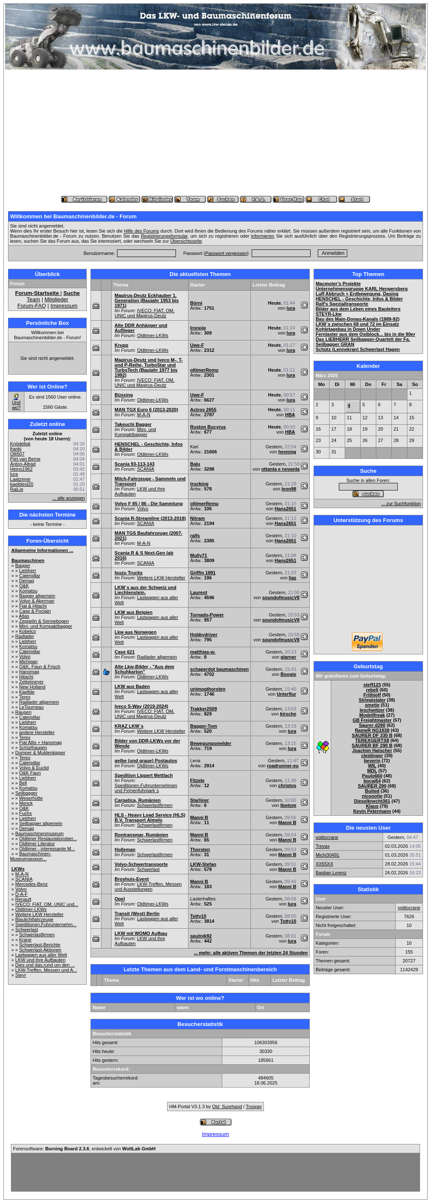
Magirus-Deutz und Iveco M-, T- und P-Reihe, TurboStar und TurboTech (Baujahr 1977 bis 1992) (148, 367)
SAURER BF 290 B (372, 745)
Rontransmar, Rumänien (141, 834)
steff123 (372, 684)
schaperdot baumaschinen (219, 669)
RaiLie (16, 489)
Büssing (123, 394)
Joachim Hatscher (372, 750)
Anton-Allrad (23, 463)
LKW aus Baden (132, 686)
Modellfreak (372, 715)
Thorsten (200, 849)
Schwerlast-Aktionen (40, 949)
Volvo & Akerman (36, 600)
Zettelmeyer (31, 681)
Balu (195, 463)
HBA (290, 414)
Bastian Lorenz (331, 872)
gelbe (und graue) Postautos (145, 760)
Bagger (22, 565)
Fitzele (197, 780)
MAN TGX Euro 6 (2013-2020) (146, 409)
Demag (26, 580)
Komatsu (28, 590)
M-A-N (22, 873)
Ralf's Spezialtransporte (342, 303)
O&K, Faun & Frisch (39, 666)
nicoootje (372, 795)
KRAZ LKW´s (128, 726)
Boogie (288, 674)
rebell (372, 689)
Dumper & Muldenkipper (40, 752)
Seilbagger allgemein (40, 823)
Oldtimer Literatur (37, 843)
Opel (119, 898)
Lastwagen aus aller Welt (41, 954)
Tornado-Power (207, 614)
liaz (292, 577)
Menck (25, 803)
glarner (288, 656)
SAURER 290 (372, 785)
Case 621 (124, 651)
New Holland (32, 686)
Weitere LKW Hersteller (39, 914)
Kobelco (27, 631)
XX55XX (324, 863)
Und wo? (16, 405)
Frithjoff (372, 694)
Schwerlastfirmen (36, 934)
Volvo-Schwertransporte (141, 864)
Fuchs (25, 813)
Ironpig (198, 327)
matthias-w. (203, 651)
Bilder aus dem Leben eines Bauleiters (358, 308)
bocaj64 (372, 780)
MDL (372, 770)
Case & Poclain (35, 611)
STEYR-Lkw (329, 313)
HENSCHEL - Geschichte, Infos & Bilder (359, 298)
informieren (262, 235)
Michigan (28, 661)
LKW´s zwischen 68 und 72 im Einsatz (357, 324)
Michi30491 (327, 854)
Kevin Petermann (372, 811)
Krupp (121, 345)
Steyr (20, 975)
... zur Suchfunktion (401, 503)
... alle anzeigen (68, 498)
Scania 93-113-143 (134, 463)
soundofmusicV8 (281, 597)
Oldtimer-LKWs (31, 909)
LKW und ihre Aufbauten (40, 959)
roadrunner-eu (282, 765)
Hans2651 (285, 508)
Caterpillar (29, 575)
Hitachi (26, 676)
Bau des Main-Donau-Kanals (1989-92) (357, 319)
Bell (23, 782)
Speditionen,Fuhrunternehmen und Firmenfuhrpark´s (145, 788)
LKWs (17, 868)
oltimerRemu (204, 369)
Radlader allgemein (39, 702)
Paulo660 (372, 775)
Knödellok (20, 443)
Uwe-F (197, 345)
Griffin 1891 (203, 572)
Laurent (198, 592)
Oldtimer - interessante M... (47, 848)
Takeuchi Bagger (133, 424)
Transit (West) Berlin (137, 913)
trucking (199, 483)
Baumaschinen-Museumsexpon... (30, 856)
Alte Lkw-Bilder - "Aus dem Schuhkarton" (144, 669)
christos (287, 785)
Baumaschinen (27, 560)
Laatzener (20, 479)
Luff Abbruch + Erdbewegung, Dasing (357, 293)
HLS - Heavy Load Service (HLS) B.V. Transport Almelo (149, 817)
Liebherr (27, 570)
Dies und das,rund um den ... (44, 964)
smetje (372, 704)
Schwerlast (26, 929)
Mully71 (198, 555)
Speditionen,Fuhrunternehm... (46, 924)
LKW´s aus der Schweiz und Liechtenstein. (145, 590)
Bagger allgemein (37, 595)
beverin (372, 760)
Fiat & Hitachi (32, 605)
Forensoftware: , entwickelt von (84, 1148)
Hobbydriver (204, 634)
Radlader (24, 636)
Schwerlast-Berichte (39, 944)
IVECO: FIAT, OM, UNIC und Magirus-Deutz (144, 313)
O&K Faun (29, 772)
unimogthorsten (208, 688)
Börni (196, 302)
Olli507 (17, 453)
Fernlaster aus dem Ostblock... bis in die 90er (365, 334)
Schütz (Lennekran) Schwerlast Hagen (358, 349)
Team (33, 299)
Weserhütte (31, 798)
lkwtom (288, 805)
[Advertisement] (215, 133)
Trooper (254, 1106)
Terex (24, 696)
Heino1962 (21, 469)
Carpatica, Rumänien (137, 800)
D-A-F (21, 894)
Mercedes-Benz (31, 884)
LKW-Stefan (203, 864)
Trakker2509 (203, 708)
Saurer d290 (372, 725)
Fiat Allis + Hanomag (40, 742)
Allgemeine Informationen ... (42, 550)
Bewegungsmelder (210, 743)
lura (14, 474)
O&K (24, 585)
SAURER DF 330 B (372, 735)
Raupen (23, 712)
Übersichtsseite (186, 241)
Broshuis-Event (131, 878)
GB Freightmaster (372, 720)
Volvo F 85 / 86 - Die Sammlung (148, 503)
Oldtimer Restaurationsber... (48, 838)
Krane (25, 939)
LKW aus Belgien (133, 612)
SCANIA (23, 878)
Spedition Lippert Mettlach (143, 775)
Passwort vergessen (226, 253)
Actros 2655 (203, 409)
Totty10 (198, 916)
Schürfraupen (33, 747)
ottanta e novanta (280, 469)
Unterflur (286, 694)
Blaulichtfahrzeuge (34, 919)
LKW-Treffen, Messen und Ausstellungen (147, 886)
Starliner (199, 800)
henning (287, 451)
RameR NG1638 (372, 730)
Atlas (24, 616)
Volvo (24, 656)
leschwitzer (371, 710)
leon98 (289, 488)
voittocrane (327, 837)
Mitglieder (56, 299)
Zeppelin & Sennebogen (44, 621)
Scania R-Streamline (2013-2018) (150, 518)
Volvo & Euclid (33, 767)
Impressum (64, 306)
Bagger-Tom (203, 726)
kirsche (288, 713)
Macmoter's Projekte (338, 283)
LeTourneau (31, 707)
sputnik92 (201, 935)
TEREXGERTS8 (372, 740)
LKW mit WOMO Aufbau (140, 933)
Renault (23, 899)
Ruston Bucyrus (208, 426)
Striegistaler (372, 699)
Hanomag (29, 671)
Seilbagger (26, 793)
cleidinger (372, 755)
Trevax (323, 846)
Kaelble (27, 691)
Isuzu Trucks (128, 572)
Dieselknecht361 (372, 801)
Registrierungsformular (164, 235)
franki (15, 448)
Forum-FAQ (31, 306)
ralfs (195, 535)
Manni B (199, 817)
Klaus (372, 806)
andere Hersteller (36, 732)
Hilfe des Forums (141, 230)
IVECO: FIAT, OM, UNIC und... (46, 904)
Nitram (197, 518)
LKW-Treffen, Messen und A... (46, 970)
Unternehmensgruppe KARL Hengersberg (362, 288)
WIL (372, 765)
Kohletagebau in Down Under (348, 329)
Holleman (125, 849)
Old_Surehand (227, 1106)
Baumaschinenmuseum (39, 833)
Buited (372, 790)
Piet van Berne (25, 458)
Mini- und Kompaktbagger (45, 626)
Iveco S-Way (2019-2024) (141, 706)
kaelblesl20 (21, 484)
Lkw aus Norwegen (135, 632)
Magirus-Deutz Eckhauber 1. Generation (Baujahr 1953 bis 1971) (146, 300)
